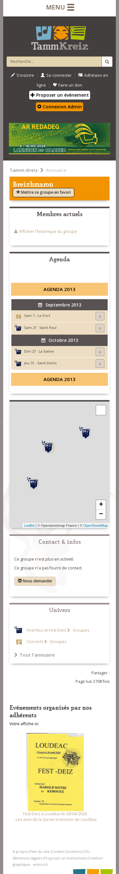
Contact (57, 851)
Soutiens (73, 851)
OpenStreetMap (95, 525)
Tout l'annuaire (34, 655)
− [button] (101, 514)
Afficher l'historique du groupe (48, 231)
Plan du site (40, 851)
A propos (21, 851)
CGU (86, 851)
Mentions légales (27, 858)
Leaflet (29, 525)
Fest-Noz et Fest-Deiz (46, 630)
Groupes (80, 630)
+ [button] (101, 505)
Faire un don (67, 85)
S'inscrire (22, 75)
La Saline (46, 351)
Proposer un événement (65, 858)
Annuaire (56, 170)
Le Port (43, 315)
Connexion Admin (59, 107)
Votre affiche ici (24, 723)
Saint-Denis (46, 363)
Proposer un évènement (59, 95)
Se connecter (56, 75)
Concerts (35, 641)
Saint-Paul (47, 327)
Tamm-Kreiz (24, 170)
